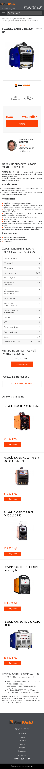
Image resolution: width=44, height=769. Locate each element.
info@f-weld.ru (24, 151)
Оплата (22, 737)
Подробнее (13, 444)
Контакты (22, 751)
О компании (22, 733)
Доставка (22, 740)
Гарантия (22, 744)
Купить (22, 124)
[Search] (24, 13)
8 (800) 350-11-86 (32, 8)
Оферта (22, 747)
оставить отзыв (22, 364)
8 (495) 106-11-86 (22, 758)
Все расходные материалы (22, 384)
